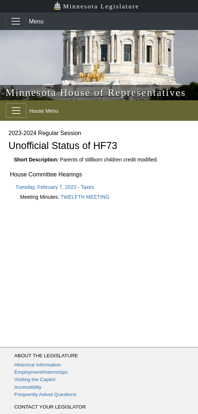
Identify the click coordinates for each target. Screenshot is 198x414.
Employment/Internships (41, 372)
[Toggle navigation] (15, 21)
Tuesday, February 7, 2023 (45, 187)
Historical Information (37, 365)
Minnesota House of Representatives (95, 92)
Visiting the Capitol (34, 379)
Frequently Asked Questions (45, 394)
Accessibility (27, 387)
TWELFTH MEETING (84, 197)
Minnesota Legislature (96, 5)
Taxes (87, 187)
